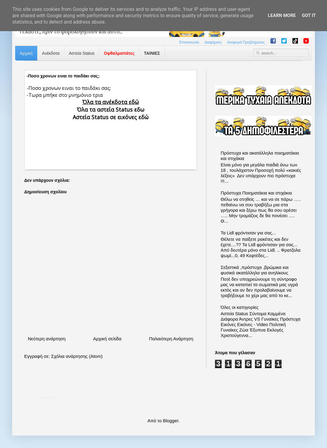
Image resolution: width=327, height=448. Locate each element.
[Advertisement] (110, 140)
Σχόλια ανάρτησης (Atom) (77, 356)
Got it (309, 15)
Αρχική (26, 53)
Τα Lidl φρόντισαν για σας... (248, 232)
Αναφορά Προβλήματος (246, 42)
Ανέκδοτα (51, 53)
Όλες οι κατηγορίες (240, 307)
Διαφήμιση (213, 42)
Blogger (170, 420)
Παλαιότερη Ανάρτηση (171, 338)
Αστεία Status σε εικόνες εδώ (111, 117)
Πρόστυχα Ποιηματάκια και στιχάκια (256, 192)
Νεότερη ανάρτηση (46, 338)
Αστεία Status (82, 53)
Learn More (282, 15)
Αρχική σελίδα (107, 338)
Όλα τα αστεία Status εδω (110, 109)
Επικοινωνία (189, 42)
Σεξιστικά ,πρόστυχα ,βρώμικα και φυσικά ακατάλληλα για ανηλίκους (255, 270)
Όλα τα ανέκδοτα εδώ (110, 102)
